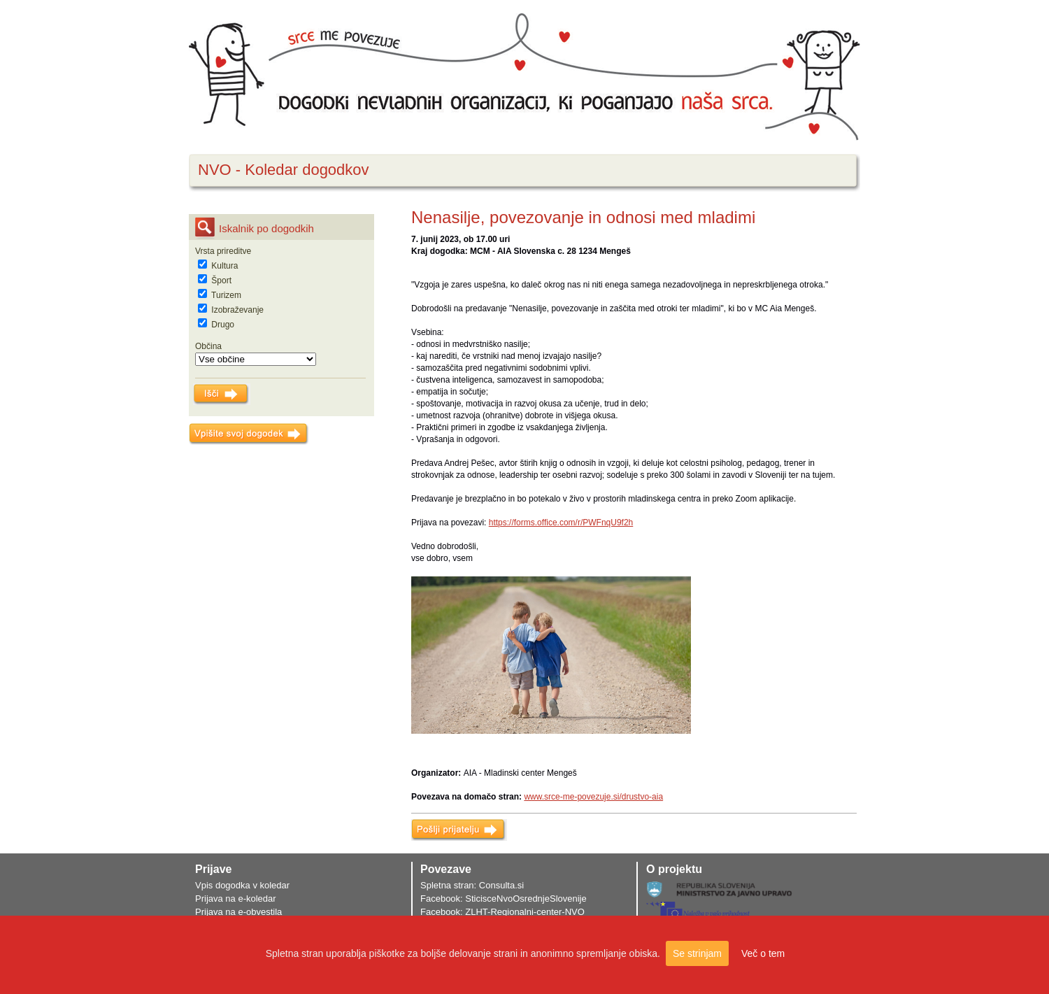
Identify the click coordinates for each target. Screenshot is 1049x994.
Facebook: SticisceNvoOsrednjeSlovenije (503, 898)
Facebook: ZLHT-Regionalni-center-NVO (502, 912)
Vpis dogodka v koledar (242, 885)
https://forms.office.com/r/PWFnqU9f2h (561, 522)
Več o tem (763, 953)
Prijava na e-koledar (235, 898)
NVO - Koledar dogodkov (283, 169)
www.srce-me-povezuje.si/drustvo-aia (593, 797)
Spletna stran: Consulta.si (472, 885)
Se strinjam (697, 953)
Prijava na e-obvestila (238, 912)
